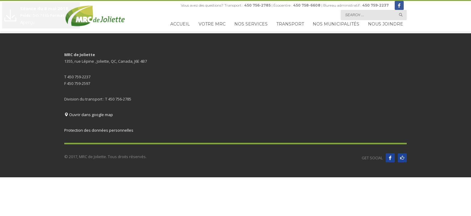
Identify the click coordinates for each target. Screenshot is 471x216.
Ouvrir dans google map (88, 114)
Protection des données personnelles (98, 130)
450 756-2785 (257, 5)
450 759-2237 (375, 5)
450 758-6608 (307, 5)
